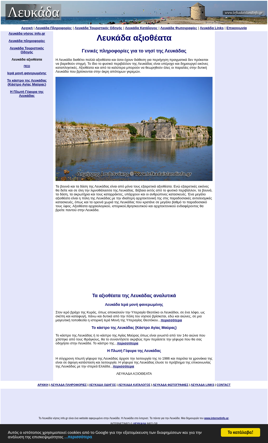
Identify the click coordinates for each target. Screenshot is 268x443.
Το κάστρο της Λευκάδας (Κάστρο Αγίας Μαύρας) (27, 82)
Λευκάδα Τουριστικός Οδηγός (98, 28)
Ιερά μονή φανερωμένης (27, 73)
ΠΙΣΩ (27, 66)
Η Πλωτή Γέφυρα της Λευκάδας (27, 94)
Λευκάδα (33, 12)
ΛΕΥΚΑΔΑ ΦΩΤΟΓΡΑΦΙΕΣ (170, 384)
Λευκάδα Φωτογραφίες (178, 28)
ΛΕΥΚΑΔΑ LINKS (202, 384)
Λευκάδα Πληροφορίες (54, 28)
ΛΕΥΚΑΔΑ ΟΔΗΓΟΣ (102, 384)
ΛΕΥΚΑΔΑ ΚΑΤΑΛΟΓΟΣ (134, 384)
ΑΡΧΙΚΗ (42, 384)
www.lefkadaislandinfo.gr (244, 13)
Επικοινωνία (236, 28)
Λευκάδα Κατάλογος (141, 28)
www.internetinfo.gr (216, 418)
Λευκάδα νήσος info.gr (27, 33)
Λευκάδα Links (212, 28)
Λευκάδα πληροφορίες (27, 41)
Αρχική (27, 28)
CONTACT (224, 384)
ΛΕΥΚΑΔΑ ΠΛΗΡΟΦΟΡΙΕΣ (69, 384)
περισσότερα (171, 320)
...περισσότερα (78, 437)
